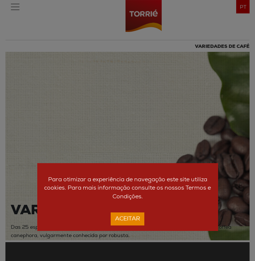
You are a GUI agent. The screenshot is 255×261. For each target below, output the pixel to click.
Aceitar (127, 219)
